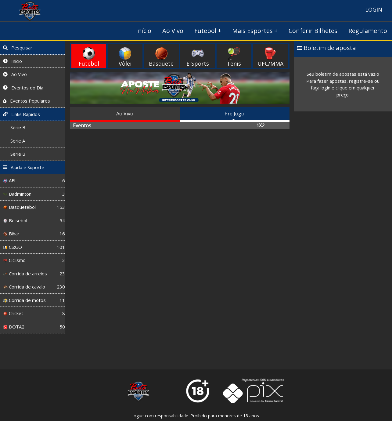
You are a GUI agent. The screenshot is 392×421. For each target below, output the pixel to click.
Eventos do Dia (23, 88)
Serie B (14, 154)
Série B (14, 127)
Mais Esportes (252, 31)
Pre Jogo (234, 113)
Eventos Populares (26, 101)
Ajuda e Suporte (23, 167)
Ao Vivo (172, 31)
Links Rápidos (21, 114)
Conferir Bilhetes (313, 31)
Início (143, 31)
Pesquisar (17, 48)
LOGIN (373, 9)
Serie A (14, 141)
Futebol (205, 31)
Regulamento (367, 31)
